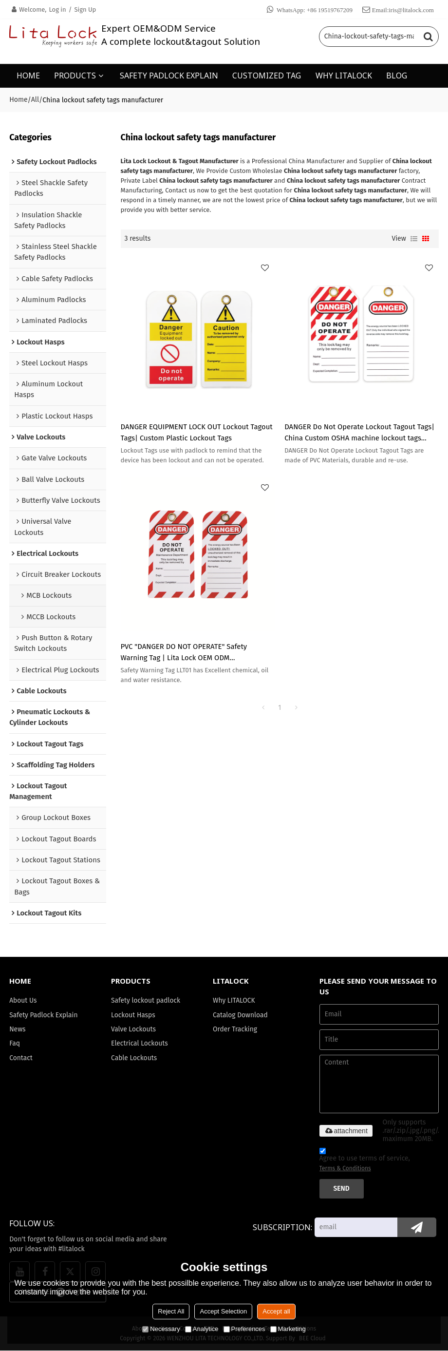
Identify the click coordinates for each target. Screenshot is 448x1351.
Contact (21, 1058)
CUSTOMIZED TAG (266, 75)
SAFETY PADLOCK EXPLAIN (169, 75)
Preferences (244, 1328)
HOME (28, 75)
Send (342, 1189)
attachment (346, 1131)
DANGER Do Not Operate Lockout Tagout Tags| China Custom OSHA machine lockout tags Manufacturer (359, 432)
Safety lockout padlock (146, 1000)
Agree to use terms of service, (364, 1161)
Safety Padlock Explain (43, 1015)
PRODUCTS (75, 75)
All (35, 99)
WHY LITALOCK (344, 75)
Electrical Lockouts (139, 1044)
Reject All (171, 1311)
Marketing (288, 1328)
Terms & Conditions (345, 1168)
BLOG (396, 75)
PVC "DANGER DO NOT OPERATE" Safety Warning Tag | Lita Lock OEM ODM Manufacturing (184, 652)
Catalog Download (240, 1015)
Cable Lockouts (134, 1058)
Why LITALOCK (234, 1000)
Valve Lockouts (133, 1030)
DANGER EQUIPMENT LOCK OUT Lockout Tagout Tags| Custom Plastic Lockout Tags (197, 432)
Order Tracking (235, 1030)
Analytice (202, 1328)
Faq (14, 1044)
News (17, 1030)
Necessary (161, 1328)
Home (18, 99)
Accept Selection (223, 1311)
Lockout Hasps (133, 1015)
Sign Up (85, 9)
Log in (57, 9)
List (414, 238)
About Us (23, 1000)
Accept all (276, 1311)
